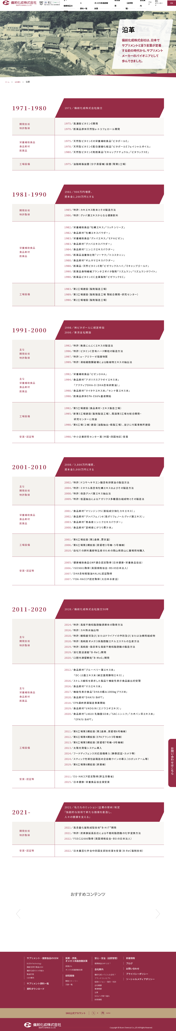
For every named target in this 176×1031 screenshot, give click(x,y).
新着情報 (130, 958)
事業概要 (98, 988)
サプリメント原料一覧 (38, 983)
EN (171, 5)
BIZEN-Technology (34, 963)
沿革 (96, 992)
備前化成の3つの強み (35, 970)
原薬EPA (68, 966)
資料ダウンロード (158, 5)
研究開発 (69, 975)
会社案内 (23, 81)
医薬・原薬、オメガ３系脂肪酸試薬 (76, 959)
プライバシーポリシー (137, 973)
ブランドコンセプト (103, 978)
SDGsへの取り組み (102, 996)
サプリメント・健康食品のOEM (42, 958)
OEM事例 (30, 977)
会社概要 (98, 985)
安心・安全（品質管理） (107, 958)
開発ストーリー (71, 981)
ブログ (148, 5)
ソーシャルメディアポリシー (140, 979)
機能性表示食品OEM (35, 967)
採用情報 (98, 999)
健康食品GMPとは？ (103, 963)
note (106, 1013)
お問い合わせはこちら (172, 761)
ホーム (8, 81)
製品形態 (30, 974)
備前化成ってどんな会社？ (105, 974)
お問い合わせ (132, 968)
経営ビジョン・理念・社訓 (105, 981)
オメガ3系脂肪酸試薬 (74, 969)
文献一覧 (69, 984)
